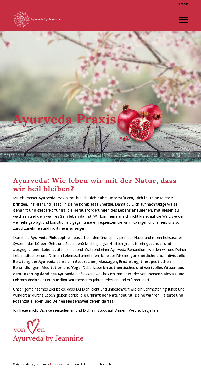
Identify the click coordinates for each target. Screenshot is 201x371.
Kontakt (182, 4)
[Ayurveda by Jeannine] (38, 19)
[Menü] (181, 19)
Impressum (58, 364)
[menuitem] (181, 4)
